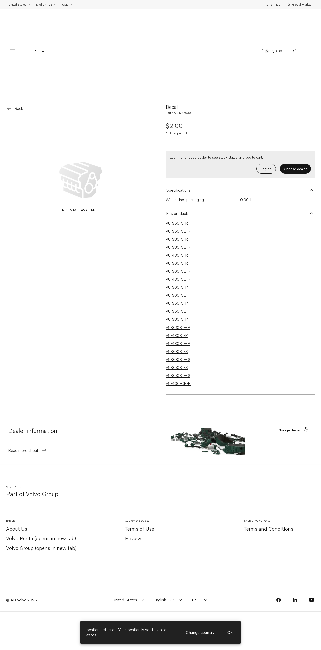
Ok (230, 632)
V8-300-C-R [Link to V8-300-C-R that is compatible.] (177, 263)
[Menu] (12, 51)
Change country (200, 632)
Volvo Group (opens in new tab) (41, 548)
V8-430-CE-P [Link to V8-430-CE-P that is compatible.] (178, 343)
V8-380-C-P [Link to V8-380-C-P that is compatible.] (177, 319)
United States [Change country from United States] (19, 4)
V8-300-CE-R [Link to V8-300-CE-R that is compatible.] (178, 271)
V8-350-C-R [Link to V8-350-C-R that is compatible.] (177, 223)
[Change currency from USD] (200, 600)
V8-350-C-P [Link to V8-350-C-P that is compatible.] (177, 303)
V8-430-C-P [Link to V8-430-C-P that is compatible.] (177, 335)
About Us (16, 529)
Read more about (27, 450)
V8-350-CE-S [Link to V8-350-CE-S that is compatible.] (178, 375)
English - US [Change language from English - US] (46, 4)
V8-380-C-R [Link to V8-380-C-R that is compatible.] (177, 239)
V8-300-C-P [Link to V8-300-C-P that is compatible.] (177, 287)
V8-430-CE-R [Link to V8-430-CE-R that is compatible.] (178, 279)
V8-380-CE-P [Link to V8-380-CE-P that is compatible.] (178, 327)
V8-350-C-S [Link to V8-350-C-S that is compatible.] (177, 367)
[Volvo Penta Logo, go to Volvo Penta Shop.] (160, 51)
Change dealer (293, 430)
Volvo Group (42, 494)
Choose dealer (295, 169)
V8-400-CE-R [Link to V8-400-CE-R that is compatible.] (178, 383)
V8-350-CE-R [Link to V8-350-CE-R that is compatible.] (178, 231)
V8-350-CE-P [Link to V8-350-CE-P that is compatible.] (178, 311)
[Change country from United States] (128, 600)
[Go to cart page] (271, 51)
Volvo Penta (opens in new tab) (41, 538)
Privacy (133, 538)
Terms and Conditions (268, 529)
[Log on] (301, 51)
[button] (240, 190)
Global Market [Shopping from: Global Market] (299, 5)
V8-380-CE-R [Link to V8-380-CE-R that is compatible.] (178, 247)
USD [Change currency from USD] (67, 4)
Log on (266, 169)
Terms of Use (139, 529)
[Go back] (14, 108)
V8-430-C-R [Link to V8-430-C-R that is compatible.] (177, 255)
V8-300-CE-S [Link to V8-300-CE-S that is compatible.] (178, 359)
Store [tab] (39, 51)
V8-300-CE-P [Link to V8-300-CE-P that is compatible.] (178, 295)
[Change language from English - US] (168, 600)
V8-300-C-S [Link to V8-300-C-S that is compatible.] (177, 351)
